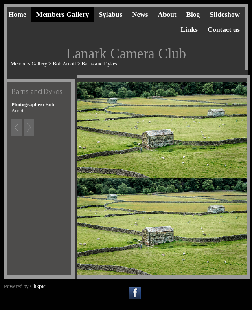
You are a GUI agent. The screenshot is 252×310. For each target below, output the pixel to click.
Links (189, 29)
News (140, 14)
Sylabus (111, 14)
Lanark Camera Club (126, 54)
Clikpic (38, 286)
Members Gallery (62, 14)
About (167, 14)
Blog (193, 14)
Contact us (224, 29)
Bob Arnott (64, 64)
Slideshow (225, 14)
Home (17, 14)
